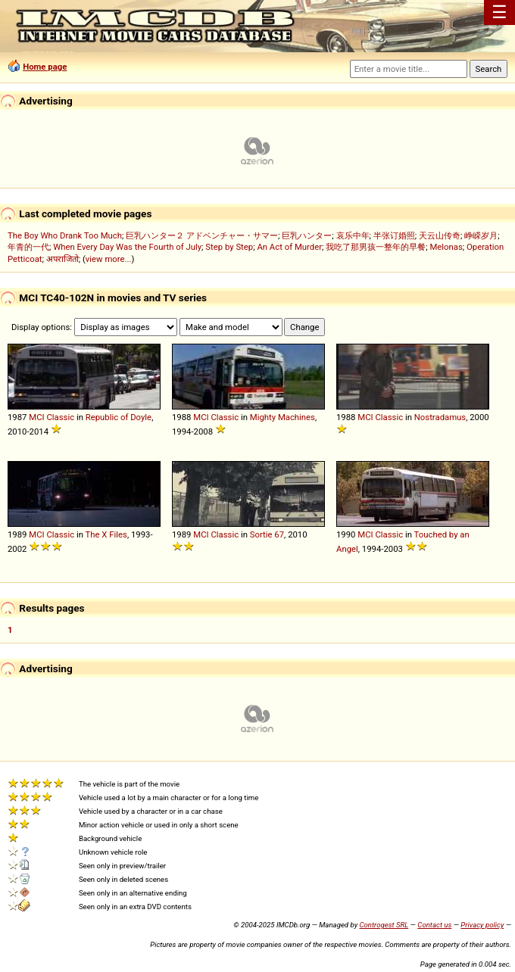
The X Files (106, 534)
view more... (109, 259)
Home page (45, 66)
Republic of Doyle (118, 417)
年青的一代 (28, 246)
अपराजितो (62, 259)
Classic (60, 417)
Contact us (434, 925)
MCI (36, 417)
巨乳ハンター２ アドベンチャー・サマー (202, 235)
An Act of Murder (289, 246)
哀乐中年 (353, 235)
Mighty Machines (282, 417)
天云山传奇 (439, 235)
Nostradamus (440, 417)
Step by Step (229, 246)
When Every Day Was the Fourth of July (127, 246)
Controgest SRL (383, 925)
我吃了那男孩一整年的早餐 (376, 246)
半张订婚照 (394, 235)
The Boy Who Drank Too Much (65, 235)
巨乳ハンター (307, 235)
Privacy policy (482, 925)
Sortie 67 (267, 534)
